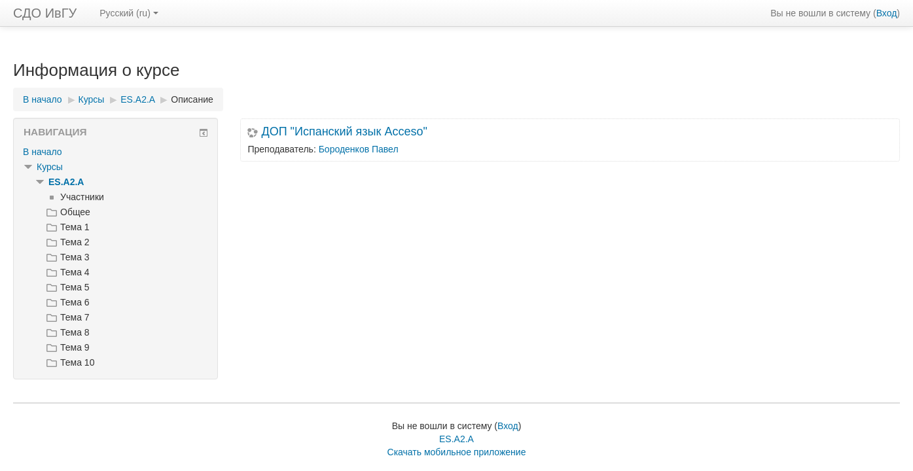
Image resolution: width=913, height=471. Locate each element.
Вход (886, 13)
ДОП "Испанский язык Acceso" (344, 131)
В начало (42, 152)
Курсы (50, 167)
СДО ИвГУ (45, 13)
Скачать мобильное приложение (456, 452)
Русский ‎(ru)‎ (128, 13)
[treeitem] (115, 151)
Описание (192, 99)
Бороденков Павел (359, 149)
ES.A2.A (66, 182)
